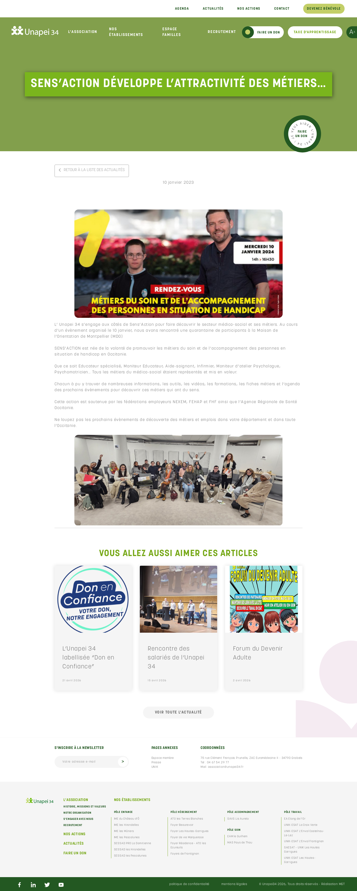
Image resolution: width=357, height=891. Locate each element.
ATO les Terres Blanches (187, 819)
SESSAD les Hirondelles (130, 849)
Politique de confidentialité (189, 884)
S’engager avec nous (78, 819)
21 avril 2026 (71, 680)
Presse (156, 762)
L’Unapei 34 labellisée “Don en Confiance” (88, 658)
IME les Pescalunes (127, 837)
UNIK (154, 767)
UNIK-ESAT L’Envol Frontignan (304, 841)
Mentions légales (234, 884)
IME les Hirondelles (126, 825)
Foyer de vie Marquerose (187, 837)
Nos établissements (126, 32)
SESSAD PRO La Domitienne (132, 843)
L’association (82, 32)
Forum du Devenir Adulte (258, 653)
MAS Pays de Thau (239, 842)
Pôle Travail (293, 812)
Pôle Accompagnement (243, 812)
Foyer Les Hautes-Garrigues (190, 831)
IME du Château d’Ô (127, 819)
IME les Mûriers (124, 831)
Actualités (213, 9)
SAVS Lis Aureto (238, 819)
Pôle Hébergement (184, 812)
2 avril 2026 (242, 680)
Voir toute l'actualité (178, 712)
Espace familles (171, 32)
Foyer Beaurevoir (182, 825)
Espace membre (162, 758)
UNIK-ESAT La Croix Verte (301, 825)
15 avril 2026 (157, 680)
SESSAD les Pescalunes (130, 856)
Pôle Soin (234, 830)
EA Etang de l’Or (295, 819)
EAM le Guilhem (237, 836)
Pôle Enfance (123, 812)
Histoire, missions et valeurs (84, 806)
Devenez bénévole (324, 9)
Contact (282, 9)
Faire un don (75, 853)
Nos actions (248, 9)
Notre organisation (77, 813)
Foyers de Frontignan (185, 854)
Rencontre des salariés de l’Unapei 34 (176, 658)
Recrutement (222, 32)
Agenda (182, 9)
